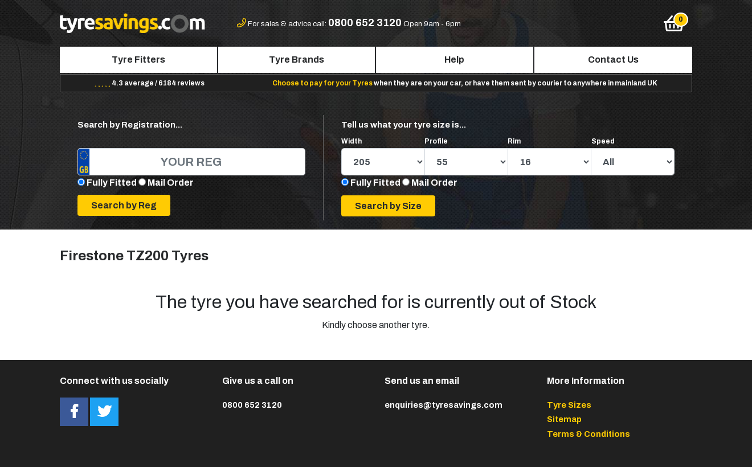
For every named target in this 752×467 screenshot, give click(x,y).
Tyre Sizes (569, 404)
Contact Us (613, 59)
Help (454, 59)
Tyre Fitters (138, 59)
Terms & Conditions (588, 434)
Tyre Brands (296, 59)
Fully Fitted (112, 182)
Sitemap (564, 419)
